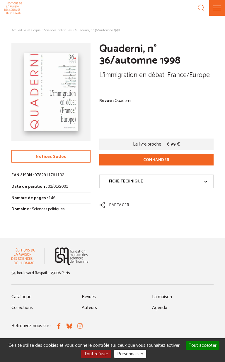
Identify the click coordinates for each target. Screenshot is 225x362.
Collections (22, 308)
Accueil (16, 30)
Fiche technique (158, 181)
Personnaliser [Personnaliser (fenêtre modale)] (130, 354)
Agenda (159, 308)
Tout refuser (96, 354)
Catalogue (33, 30)
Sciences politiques (58, 30)
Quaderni (123, 101)
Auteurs (89, 308)
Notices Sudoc (51, 156)
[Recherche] (201, 8)
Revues (89, 297)
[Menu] (217, 8)
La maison (162, 297)
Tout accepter (203, 345)
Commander (156, 160)
